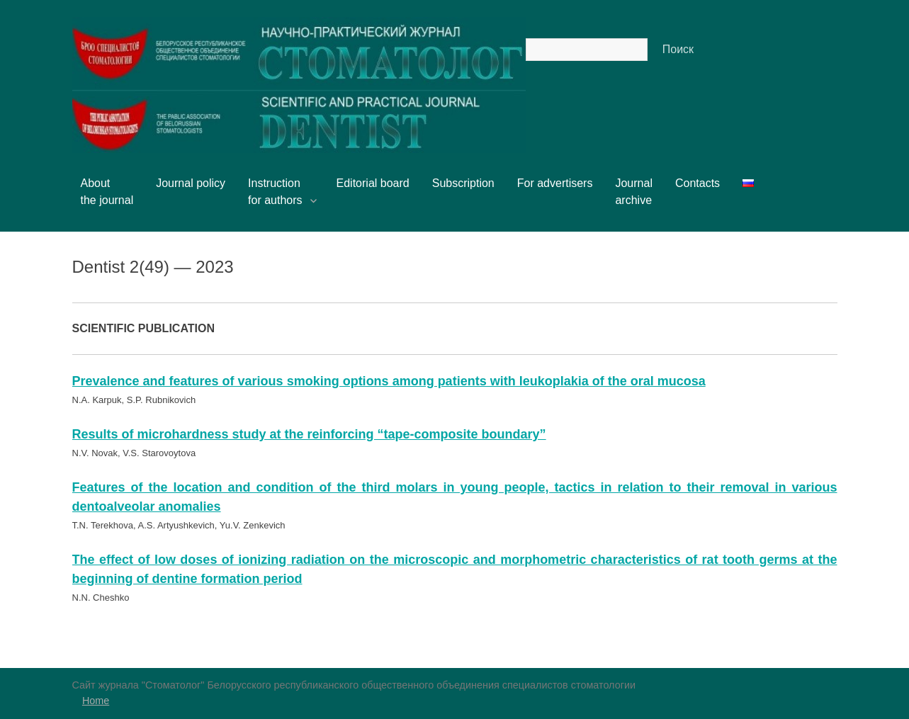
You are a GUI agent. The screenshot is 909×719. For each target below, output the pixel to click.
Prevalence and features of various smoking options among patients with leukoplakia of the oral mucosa (389, 381)
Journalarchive (633, 191)
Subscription (463, 183)
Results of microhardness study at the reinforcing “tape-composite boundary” (309, 434)
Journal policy (190, 183)
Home (95, 700)
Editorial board (373, 183)
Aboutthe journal (107, 191)
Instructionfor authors (280, 191)
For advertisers (555, 183)
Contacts (697, 183)
